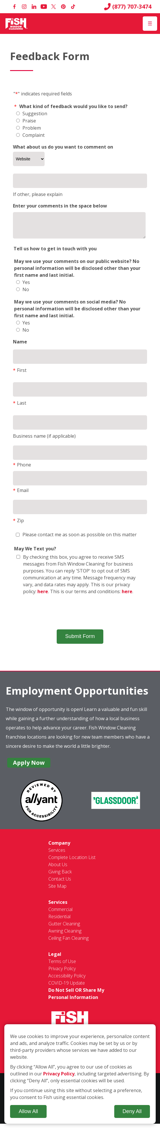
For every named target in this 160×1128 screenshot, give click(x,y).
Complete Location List (72, 861)
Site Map (57, 890)
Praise (26, 121)
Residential (59, 921)
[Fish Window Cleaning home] (16, 23)
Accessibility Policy (66, 980)
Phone (22, 469)
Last (19, 407)
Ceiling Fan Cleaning (68, 942)
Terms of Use (62, 965)
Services (56, 854)
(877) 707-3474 (127, 6)
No (22, 294)
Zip (18, 525)
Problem (28, 128)
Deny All (132, 1111)
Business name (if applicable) (44, 440)
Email (20, 494)
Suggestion (31, 113)
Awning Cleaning (64, 935)
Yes (23, 286)
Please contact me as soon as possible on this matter (76, 539)
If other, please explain (37, 194)
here (42, 596)
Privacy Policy (62, 973)
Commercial (60, 913)
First (19, 374)
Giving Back (60, 876)
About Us (57, 869)
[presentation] (80, 616)
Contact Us (59, 883)
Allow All (28, 1111)
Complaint (30, 135)
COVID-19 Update (66, 987)
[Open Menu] (150, 23)
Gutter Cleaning (64, 928)
